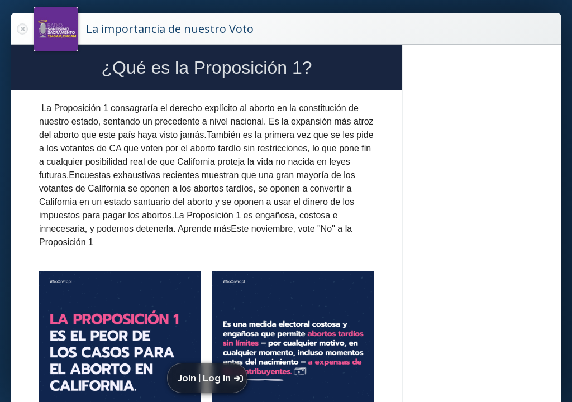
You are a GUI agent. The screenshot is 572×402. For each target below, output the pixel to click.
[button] (210, 378)
